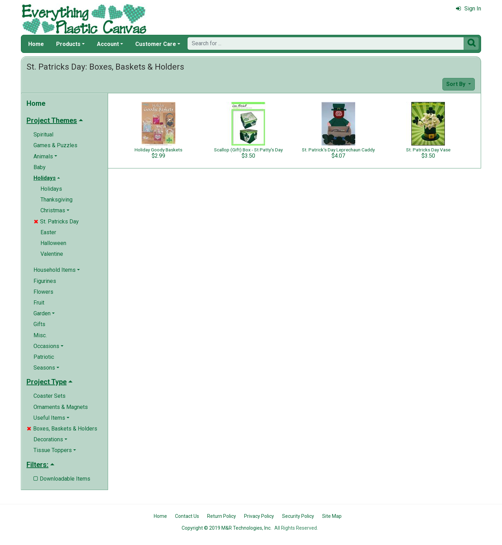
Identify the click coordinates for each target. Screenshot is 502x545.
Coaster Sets (49, 396)
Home (36, 44)
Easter (48, 232)
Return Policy (221, 516)
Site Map (332, 516)
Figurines (44, 281)
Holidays (51, 188)
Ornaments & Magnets (60, 407)
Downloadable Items (61, 478)
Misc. (40, 335)
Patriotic (43, 357)
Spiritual (43, 134)
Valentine (51, 254)
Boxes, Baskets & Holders (62, 428)
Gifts (39, 324)
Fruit (38, 302)
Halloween (53, 243)
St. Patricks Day (56, 221)
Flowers (43, 292)
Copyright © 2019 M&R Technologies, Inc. (227, 528)
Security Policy (298, 516)
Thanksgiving (56, 199)
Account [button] (108, 44)
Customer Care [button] (155, 44)
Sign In (468, 8)
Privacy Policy (259, 516)
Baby (39, 167)
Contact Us (187, 516)
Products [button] (68, 44)
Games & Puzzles (55, 145)
